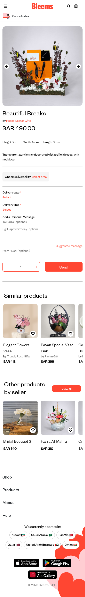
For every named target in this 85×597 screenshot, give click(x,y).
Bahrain (66, 534)
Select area (39, 176)
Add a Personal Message (18, 216)
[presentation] (6, 66)
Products (10, 489)
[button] (5, 6)
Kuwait (18, 534)
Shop (7, 477)
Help (6, 515)
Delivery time (11, 204)
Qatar (14, 544)
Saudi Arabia (42, 534)
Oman (71, 544)
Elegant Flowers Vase (16, 347)
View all (66, 388)
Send (63, 266)
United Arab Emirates (42, 544)
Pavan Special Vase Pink (57, 347)
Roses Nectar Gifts (18, 120)
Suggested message (69, 245)
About (8, 502)
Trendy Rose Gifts (16, 356)
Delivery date (11, 192)
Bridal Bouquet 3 (17, 440)
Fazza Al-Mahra (54, 440)
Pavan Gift (49, 356)
